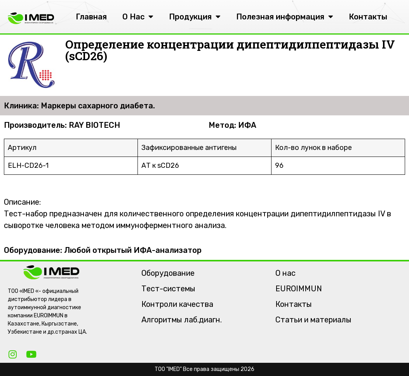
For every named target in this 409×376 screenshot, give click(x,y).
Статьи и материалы (313, 319)
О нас (285, 273)
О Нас (137, 16)
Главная (91, 16)
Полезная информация (284, 16)
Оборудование (168, 273)
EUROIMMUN (298, 288)
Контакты (368, 16)
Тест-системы (168, 288)
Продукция (195, 16)
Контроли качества (177, 304)
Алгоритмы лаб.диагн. (181, 319)
